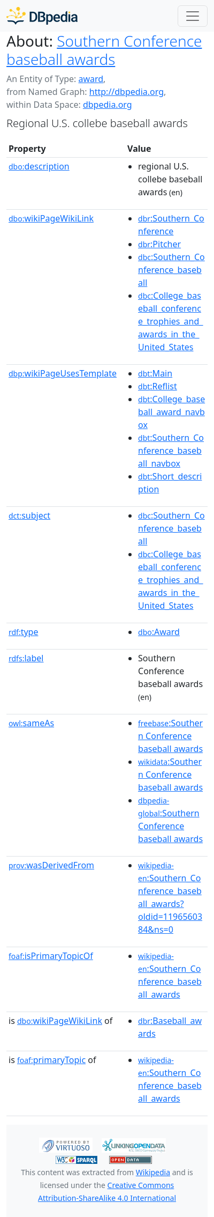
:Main (155, 373)
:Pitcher (159, 244)
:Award (159, 632)
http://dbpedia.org (126, 92)
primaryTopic (51, 1060)
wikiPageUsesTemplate (63, 373)
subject (29, 515)
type (24, 632)
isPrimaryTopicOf (51, 956)
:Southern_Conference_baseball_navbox (171, 450)
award (90, 79)
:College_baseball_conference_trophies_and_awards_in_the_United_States (170, 321)
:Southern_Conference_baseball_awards (170, 975)
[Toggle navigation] (193, 16)
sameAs (31, 723)
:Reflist (157, 386)
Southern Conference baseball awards (104, 50)
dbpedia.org (107, 104)
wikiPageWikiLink (51, 218)
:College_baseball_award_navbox (171, 412)
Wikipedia (153, 1172)
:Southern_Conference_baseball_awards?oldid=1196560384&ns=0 (170, 897)
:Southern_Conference (171, 224)
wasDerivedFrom (51, 865)
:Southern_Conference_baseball (171, 270)
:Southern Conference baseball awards (170, 736)
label (26, 658)
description (39, 166)
